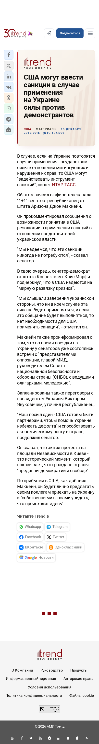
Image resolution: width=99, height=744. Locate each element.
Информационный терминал (31, 678)
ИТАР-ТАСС (64, 184)
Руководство (51, 670)
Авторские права (78, 678)
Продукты (78, 670)
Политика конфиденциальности (33, 695)
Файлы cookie (81, 695)
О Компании (22, 670)
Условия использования (49, 687)
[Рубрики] (90, 33)
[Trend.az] (18, 33)
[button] (8, 54)
